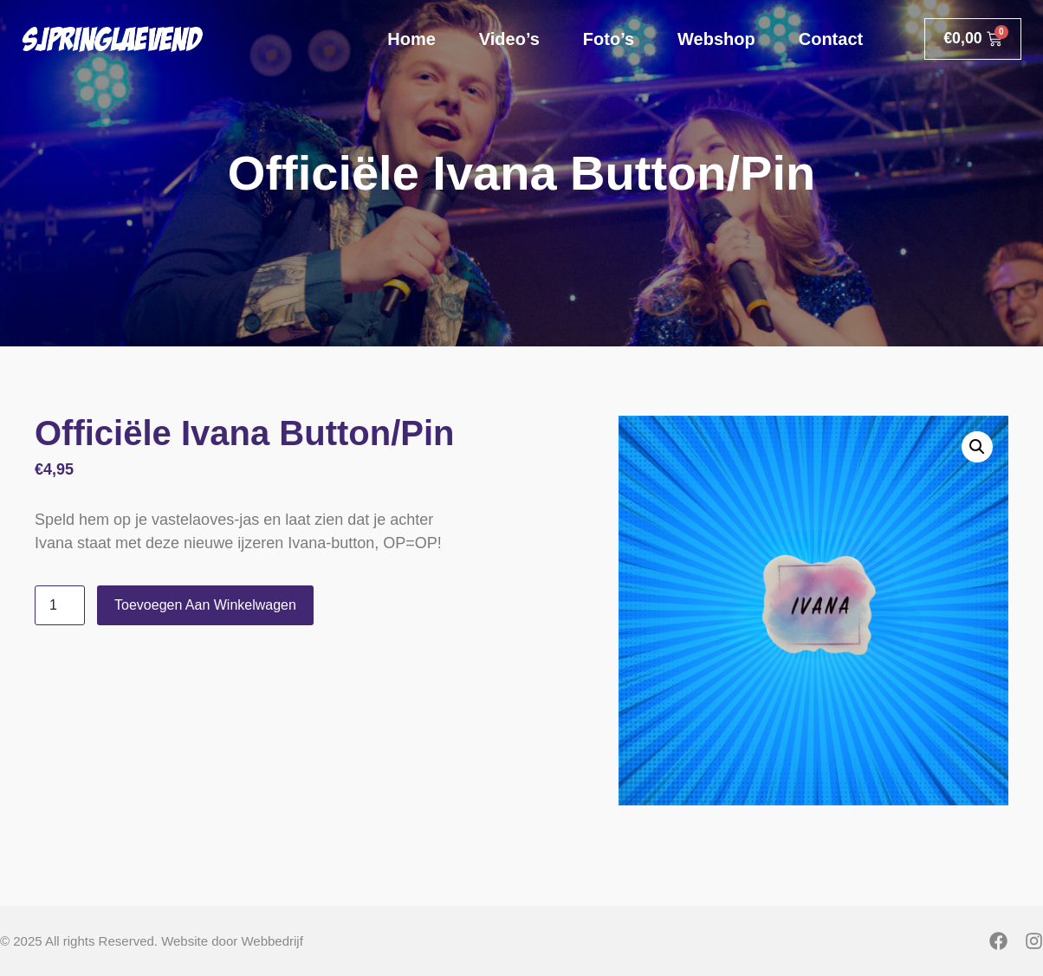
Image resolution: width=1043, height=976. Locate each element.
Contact (828, 38)
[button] (977, 446)
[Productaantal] (60, 605)
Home (409, 38)
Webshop (715, 38)
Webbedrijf (271, 941)
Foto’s (606, 38)
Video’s (506, 38)
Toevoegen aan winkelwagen (205, 605)
